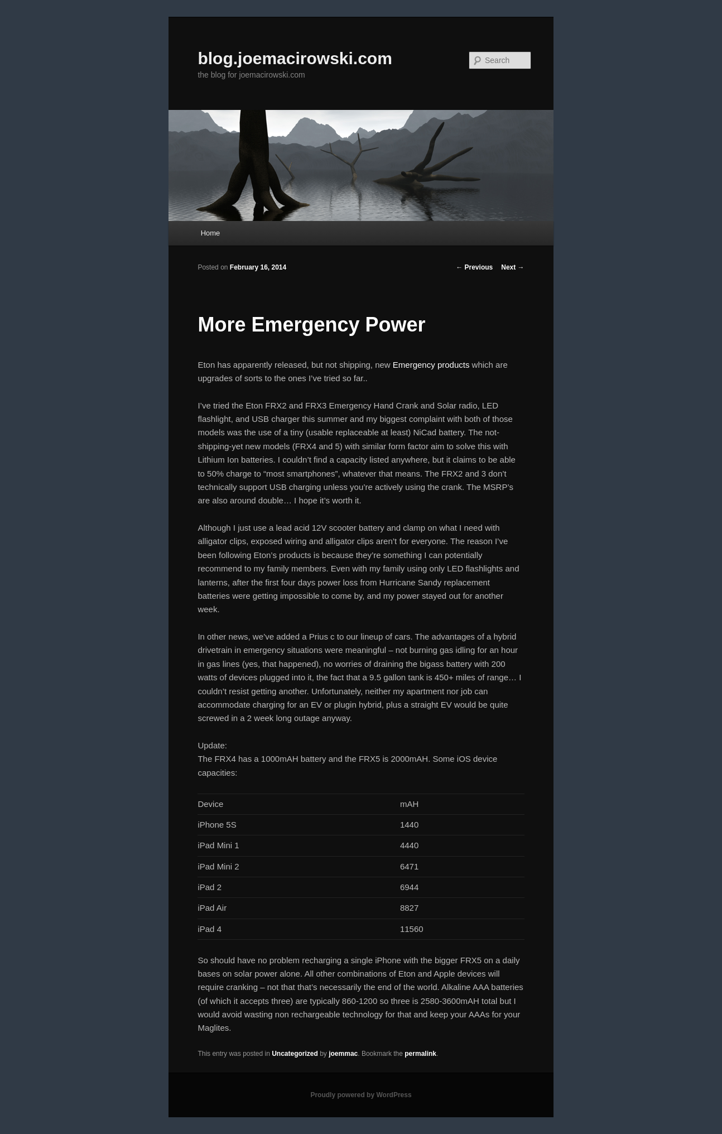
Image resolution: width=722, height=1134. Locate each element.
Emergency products (431, 364)
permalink (420, 1054)
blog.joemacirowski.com (295, 58)
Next (512, 267)
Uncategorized (295, 1054)
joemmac (343, 1054)
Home (210, 233)
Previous (474, 267)
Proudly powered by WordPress (360, 1095)
